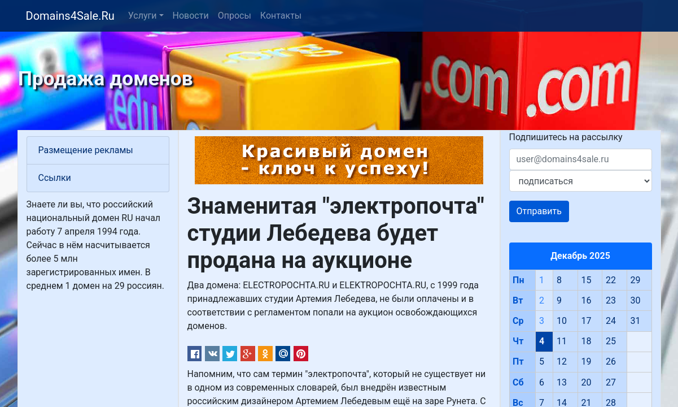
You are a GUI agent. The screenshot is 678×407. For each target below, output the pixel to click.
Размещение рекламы (85, 150)
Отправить (539, 211)
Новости (191, 15)
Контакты (280, 15)
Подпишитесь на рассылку (566, 137)
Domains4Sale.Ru (70, 16)
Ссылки (54, 177)
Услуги (142, 15)
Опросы (234, 15)
